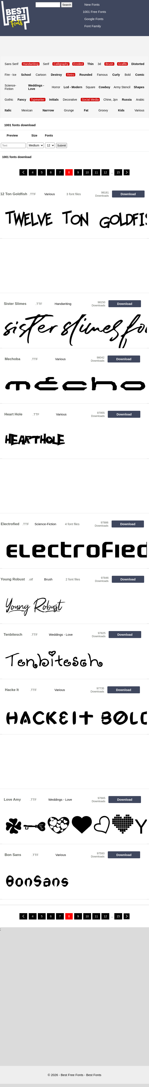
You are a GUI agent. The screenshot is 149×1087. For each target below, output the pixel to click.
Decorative (70, 99)
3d (99, 64)
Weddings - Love (61, 634)
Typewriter (38, 99)
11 (96, 172)
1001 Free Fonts (94, 12)
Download (128, 194)
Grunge (69, 110)
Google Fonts (93, 19)
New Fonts (92, 4)
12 (105, 172)
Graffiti (122, 64)
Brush (48, 579)
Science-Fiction (10, 87)
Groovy (103, 110)
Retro (70, 74)
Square (90, 87)
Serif (46, 64)
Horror (56, 87)
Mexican (27, 110)
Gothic (9, 99)
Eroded (78, 64)
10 (87, 172)
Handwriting (63, 304)
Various (139, 110)
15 (118, 172)
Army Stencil (122, 87)
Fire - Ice (10, 74)
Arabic (140, 99)
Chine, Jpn (110, 99)
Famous (102, 74)
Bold (128, 74)
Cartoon (41, 74)
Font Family (92, 26)
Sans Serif (11, 64)
